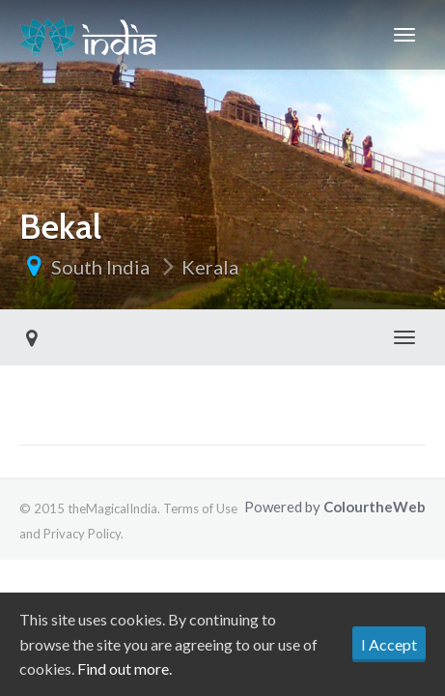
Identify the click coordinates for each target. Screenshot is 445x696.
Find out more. (124, 668)
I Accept (389, 644)
